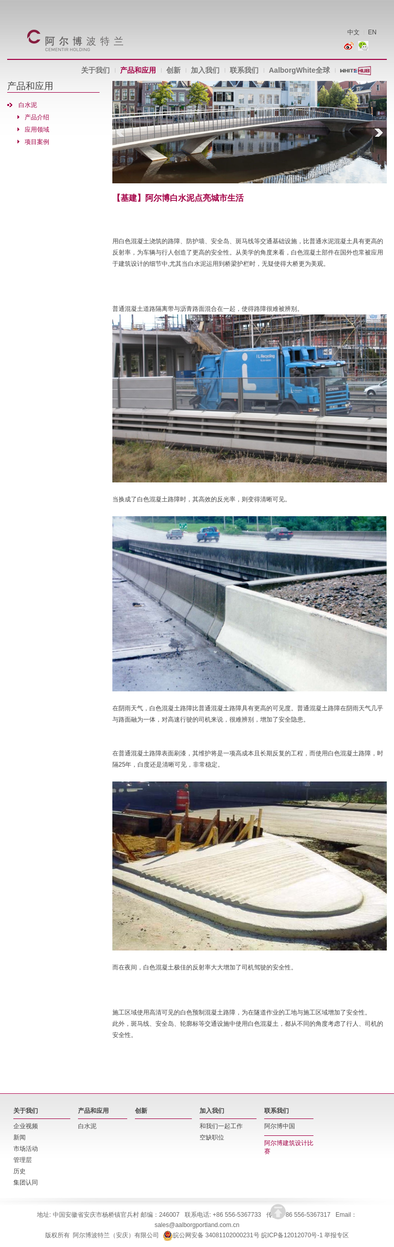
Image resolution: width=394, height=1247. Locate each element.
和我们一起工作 (221, 1126)
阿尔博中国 (279, 1126)
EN (372, 32)
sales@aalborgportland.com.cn (197, 1225)
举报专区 (336, 1235)
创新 (173, 70)
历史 (19, 1171)
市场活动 (25, 1148)
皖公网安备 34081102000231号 (211, 1235)
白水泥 (27, 105)
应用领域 (37, 129)
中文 (353, 32)
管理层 (22, 1160)
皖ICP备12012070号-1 (292, 1235)
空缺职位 (212, 1137)
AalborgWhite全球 (299, 70)
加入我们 (205, 70)
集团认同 (25, 1182)
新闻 (19, 1137)
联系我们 (244, 70)
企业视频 (25, 1126)
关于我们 (95, 70)
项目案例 (37, 141)
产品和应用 (138, 70)
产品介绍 (37, 117)
